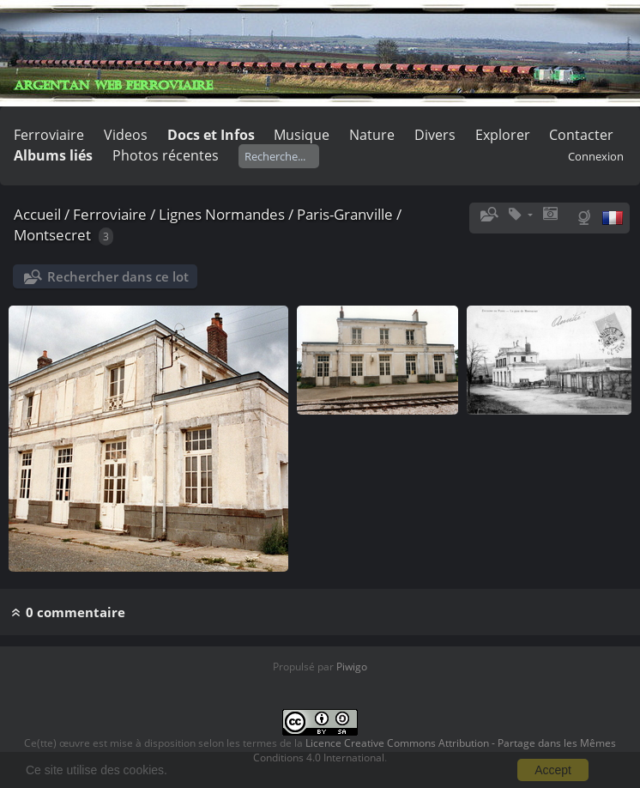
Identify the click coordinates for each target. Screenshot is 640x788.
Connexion (596, 156)
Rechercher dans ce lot (118, 276)
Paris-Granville (345, 214)
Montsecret (52, 235)
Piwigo (351, 666)
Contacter (581, 134)
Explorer (502, 134)
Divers (435, 134)
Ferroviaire (49, 134)
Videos (126, 134)
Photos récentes (165, 155)
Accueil (37, 214)
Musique (301, 134)
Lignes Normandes (222, 214)
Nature (372, 134)
